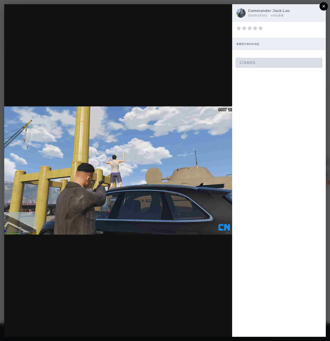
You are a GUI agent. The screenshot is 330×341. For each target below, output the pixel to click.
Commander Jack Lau (269, 10)
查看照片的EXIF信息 (247, 44)
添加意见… (248, 62)
